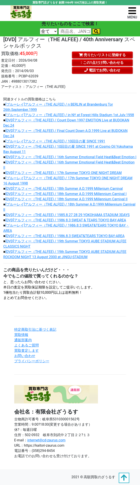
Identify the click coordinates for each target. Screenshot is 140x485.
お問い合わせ (24, 356)
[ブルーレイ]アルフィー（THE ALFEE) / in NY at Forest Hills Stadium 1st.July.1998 (69, 115)
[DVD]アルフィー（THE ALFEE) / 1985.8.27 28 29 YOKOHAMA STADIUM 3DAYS (67, 215)
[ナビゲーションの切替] (132, 12)
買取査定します (26, 350)
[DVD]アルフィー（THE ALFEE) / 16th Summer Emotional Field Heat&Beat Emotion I (70, 157)
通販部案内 (23, 340)
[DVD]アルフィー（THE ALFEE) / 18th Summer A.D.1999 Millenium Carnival (64, 189)
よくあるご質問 (26, 345)
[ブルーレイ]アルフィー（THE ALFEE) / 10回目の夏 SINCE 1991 (55, 141)
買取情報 (21, 335)
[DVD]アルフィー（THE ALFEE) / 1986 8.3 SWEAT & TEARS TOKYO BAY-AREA (65, 220)
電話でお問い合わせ (102, 70)
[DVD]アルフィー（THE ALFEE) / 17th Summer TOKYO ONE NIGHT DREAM (63, 173)
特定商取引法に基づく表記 (35, 329)
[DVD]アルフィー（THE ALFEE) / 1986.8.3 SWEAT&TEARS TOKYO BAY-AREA (65, 236)
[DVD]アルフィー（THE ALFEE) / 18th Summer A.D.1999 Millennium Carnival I (66, 194)
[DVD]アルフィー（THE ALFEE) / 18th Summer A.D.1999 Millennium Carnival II (66, 199)
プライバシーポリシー (31, 361)
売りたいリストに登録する (102, 55)
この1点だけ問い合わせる (102, 62)
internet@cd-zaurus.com (46, 440)
